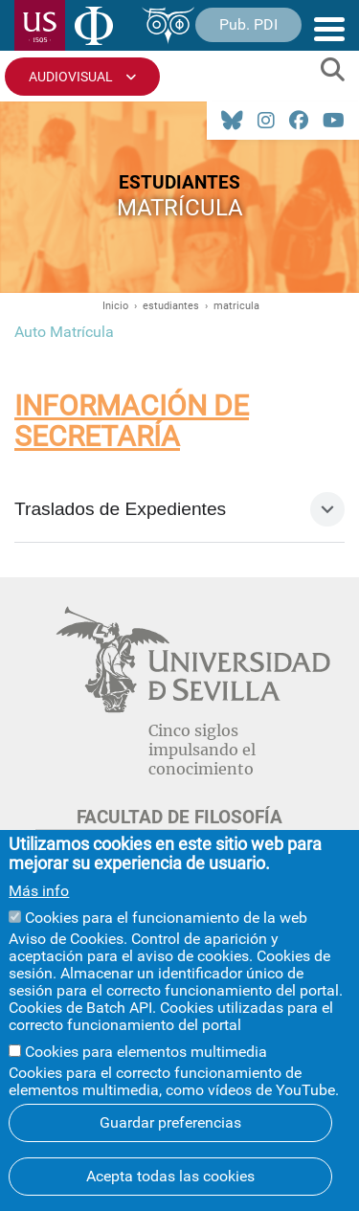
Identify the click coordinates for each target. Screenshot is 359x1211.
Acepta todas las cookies (170, 1176)
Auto (32, 332)
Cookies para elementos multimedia (146, 1052)
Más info (39, 891)
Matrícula (82, 332)
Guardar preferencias (170, 1122)
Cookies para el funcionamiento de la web (166, 917)
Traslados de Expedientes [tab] (120, 509)
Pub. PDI (248, 24)
